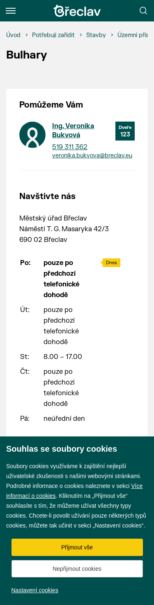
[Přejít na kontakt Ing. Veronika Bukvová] (32, 135)
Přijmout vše (77, 547)
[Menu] (10, 10)
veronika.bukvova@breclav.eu (92, 155)
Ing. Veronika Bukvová (73, 130)
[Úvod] (13, 35)
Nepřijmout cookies (77, 568)
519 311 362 (69, 147)
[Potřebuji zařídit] (53, 35)
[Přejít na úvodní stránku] (77, 10)
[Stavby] (96, 35)
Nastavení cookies (34, 590)
